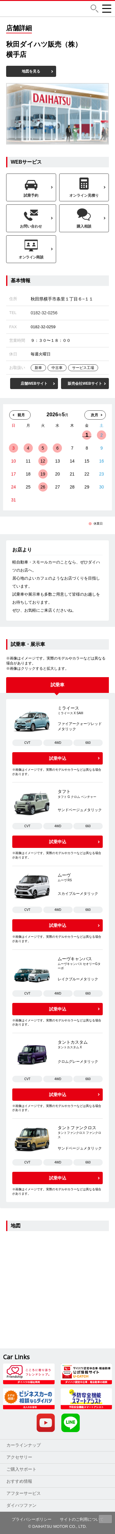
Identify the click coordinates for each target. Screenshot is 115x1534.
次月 (94, 415)
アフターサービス (23, 1493)
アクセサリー (19, 1457)
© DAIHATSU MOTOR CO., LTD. (57, 1526)
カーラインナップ (23, 1445)
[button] (94, 8)
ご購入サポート (21, 1469)
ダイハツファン (21, 1505)
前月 (21, 415)
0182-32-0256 (44, 312)
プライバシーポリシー (32, 1519)
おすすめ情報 (19, 1481)
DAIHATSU (41, 9)
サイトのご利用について (82, 1519)
